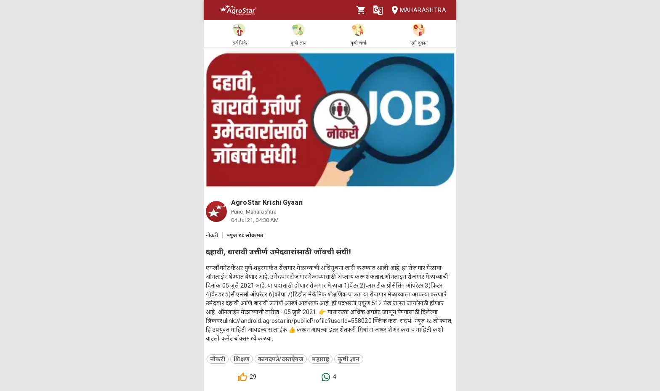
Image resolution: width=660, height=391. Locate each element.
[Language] (378, 10)
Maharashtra (416, 10)
